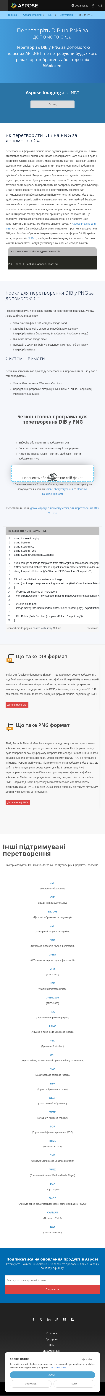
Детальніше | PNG (17, 802)
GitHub (57, 628)
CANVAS (52, 1212)
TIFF (52, 1083)
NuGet (31, 238)
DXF (52, 1054)
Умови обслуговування (59, 489)
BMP (52, 882)
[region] (52, 579)
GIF (52, 897)
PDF (52, 1126)
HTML (52, 1140)
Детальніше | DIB (17, 704)
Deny (74, 1384)
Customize (31, 1384)
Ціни (51, 1345)
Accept (52, 1375)
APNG (52, 1026)
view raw (93, 628)
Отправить (52, 1289)
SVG (52, 1069)
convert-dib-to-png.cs (20, 628)
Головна (51, 1333)
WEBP (52, 1097)
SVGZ (52, 1198)
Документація (51, 1350)
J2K (52, 983)
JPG (52, 940)
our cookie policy (58, 1367)
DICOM (52, 911)
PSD (52, 1040)
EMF (52, 925)
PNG (52, 1011)
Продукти (52, 1339)
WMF (52, 1112)
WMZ (52, 1169)
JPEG (52, 954)
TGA (52, 1183)
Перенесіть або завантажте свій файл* (52, 478)
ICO (52, 1226)
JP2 (52, 968)
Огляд (52, 104)
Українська (79, 5)
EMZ (52, 1155)
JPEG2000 (52, 997)
